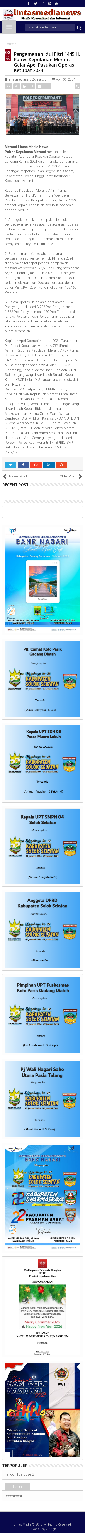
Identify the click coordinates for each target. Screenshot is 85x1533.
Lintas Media (22, 1524)
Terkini (17, 1486)
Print (28, 86)
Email (44, 86)
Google (51, 1529)
